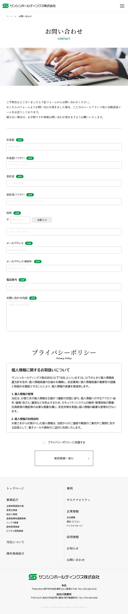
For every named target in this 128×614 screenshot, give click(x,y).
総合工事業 (11, 514)
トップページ (15, 488)
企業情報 (73, 511)
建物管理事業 (12, 527)
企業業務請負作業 (15, 506)
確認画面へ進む (64, 458)
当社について (15, 541)
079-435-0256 (91, 598)
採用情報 (73, 536)
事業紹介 (12, 499)
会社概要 (71, 517)
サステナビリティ (78, 499)
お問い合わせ (76, 559)
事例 (70, 488)
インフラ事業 (12, 523)
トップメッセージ (74, 526)
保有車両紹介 (15, 553)
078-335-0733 (89, 589)
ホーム (9, 16)
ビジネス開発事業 (14, 531)
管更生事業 (11, 510)
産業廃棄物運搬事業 (16, 518)
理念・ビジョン (73, 522)
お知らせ (72, 548)
